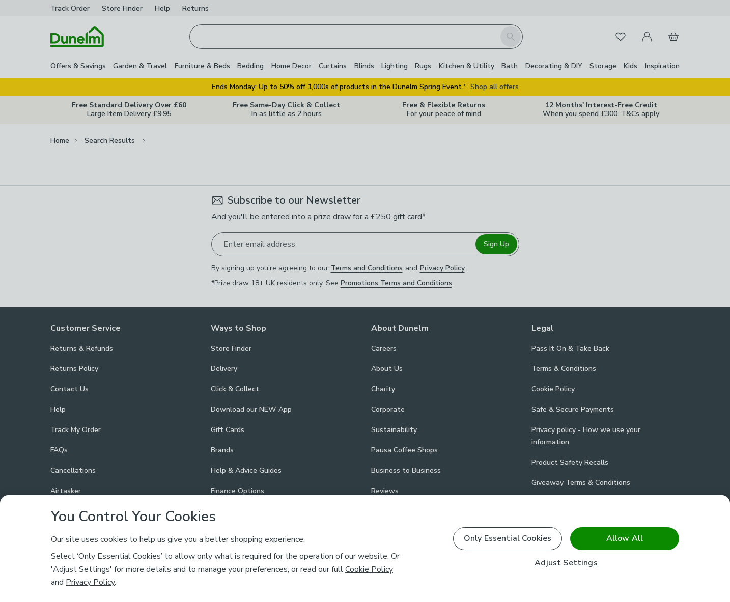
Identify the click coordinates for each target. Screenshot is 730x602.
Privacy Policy (90, 582)
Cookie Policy (369, 569)
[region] (365, 548)
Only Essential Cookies (508, 538)
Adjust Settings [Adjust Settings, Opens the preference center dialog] (566, 563)
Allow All (624, 538)
